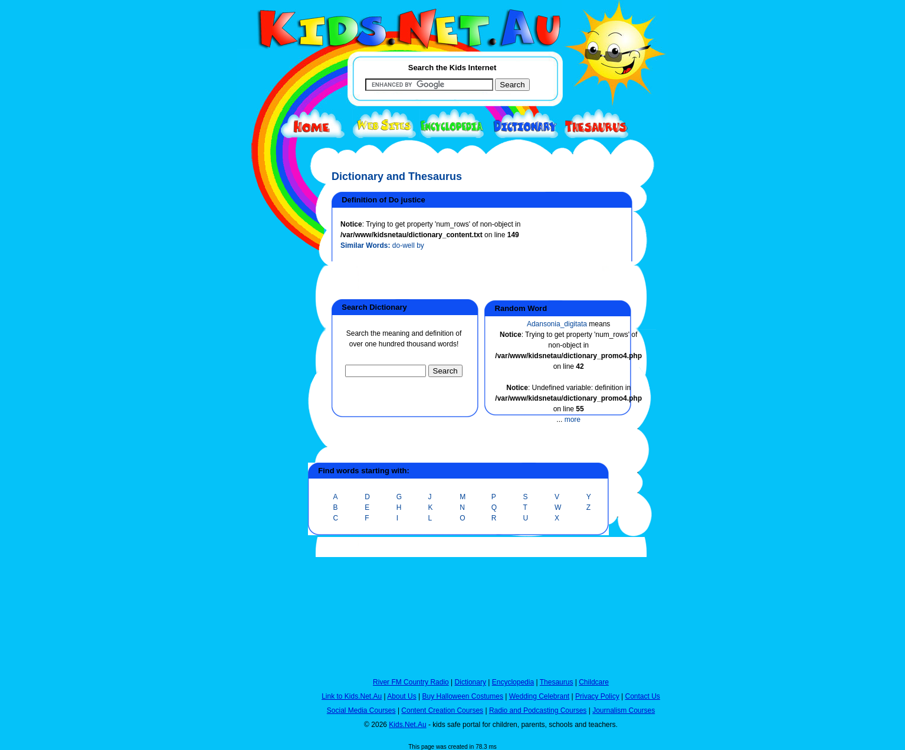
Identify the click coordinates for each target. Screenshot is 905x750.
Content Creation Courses (442, 710)
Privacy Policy (597, 696)
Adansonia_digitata (557, 324)
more (573, 419)
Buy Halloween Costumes (462, 696)
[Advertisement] (266, 432)
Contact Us (642, 696)
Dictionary (470, 682)
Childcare (594, 682)
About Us (401, 696)
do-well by (408, 245)
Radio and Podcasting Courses (537, 710)
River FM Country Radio (411, 682)
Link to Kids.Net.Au (352, 696)
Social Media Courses (361, 710)
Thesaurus (556, 682)
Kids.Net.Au (407, 724)
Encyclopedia (513, 682)
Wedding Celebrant (539, 696)
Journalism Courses (623, 710)
